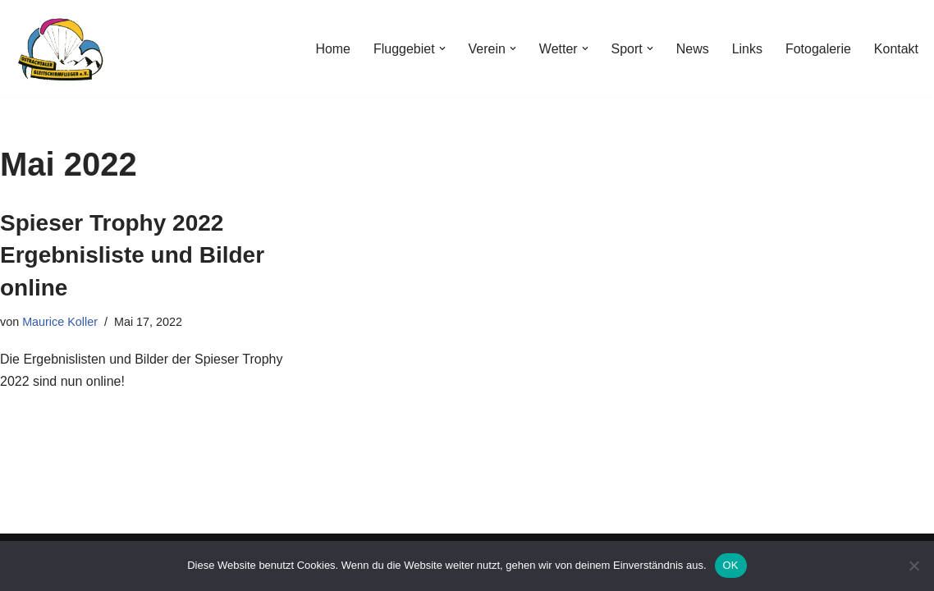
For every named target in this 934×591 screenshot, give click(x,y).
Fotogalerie (818, 49)
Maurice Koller (60, 321)
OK (731, 565)
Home (332, 49)
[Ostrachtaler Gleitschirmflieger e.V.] (61, 48)
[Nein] (913, 565)
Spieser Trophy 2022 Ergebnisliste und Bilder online (132, 255)
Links (746, 49)
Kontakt (896, 49)
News (691, 49)
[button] (441, 48)
